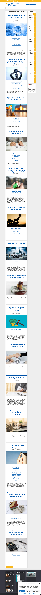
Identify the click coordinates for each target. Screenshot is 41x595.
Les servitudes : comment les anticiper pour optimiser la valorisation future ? (16, 494)
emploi (29, 35)
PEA (14, 44)
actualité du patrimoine (16, 465)
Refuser (28, 591)
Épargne (30, 39)
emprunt (15, 329)
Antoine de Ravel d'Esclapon (16, 21)
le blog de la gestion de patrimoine (15, 4)
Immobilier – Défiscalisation (31, 53)
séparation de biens (16, 234)
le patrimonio (19, 475)
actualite (12, 553)
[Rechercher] (38, 8)
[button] (39, 583)
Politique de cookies (25, 593)
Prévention (14, 86)
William (19, 88)
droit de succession (15, 83)
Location (30, 58)
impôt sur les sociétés (16, 123)
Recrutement (30, 71)
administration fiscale (16, 118)
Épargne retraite (31, 41)
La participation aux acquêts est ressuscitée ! (16, 208)
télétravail (30, 77)
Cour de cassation (16, 153)
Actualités (30, 13)
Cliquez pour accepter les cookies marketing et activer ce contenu (31, 574)
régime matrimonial (16, 233)
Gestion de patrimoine (30, 48)
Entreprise (30, 37)
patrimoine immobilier (16, 478)
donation (14, 39)
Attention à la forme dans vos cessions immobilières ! (16, 276)
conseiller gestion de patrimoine (16, 467)
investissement (18, 42)
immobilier (13, 42)
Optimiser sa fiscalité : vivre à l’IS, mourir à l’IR (16, 98)
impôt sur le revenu (16, 121)
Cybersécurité (30, 26)
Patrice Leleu (12, 591)
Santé (29, 75)
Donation (30, 30)
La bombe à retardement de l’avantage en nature (16, 345)
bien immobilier (16, 515)
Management (30, 60)
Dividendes (19, 155)
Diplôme (30, 28)
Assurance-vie (31, 17)
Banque (30, 19)
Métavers (30, 62)
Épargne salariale (30, 43)
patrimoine (17, 231)
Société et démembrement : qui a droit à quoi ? (16, 132)
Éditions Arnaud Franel (13, 0)
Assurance (30, 15)
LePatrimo (16, 192)
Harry (19, 83)
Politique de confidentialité (31, 593)
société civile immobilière (16, 158)
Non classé (30, 64)
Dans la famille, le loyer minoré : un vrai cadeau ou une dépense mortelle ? (16, 170)
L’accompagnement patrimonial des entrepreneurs (16, 412)
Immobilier (30, 50)
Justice (13, 192)
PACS (14, 231)
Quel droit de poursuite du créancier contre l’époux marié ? (16, 308)
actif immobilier (16, 152)
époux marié (19, 329)
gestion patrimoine (14, 472)
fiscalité (18, 39)
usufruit (16, 160)
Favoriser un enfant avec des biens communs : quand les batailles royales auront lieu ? (16, 61)
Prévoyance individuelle (30, 69)
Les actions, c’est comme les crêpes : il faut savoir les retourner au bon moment (16, 17)
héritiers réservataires (15, 85)
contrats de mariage (14, 228)
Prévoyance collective (30, 66)
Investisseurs (14, 475)
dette (12, 329)
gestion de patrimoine (16, 41)
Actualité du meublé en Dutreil (16, 378)
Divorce (20, 228)
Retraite (30, 73)
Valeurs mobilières (30, 81)
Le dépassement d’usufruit (16, 243)
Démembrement (14, 155)
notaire (20, 85)
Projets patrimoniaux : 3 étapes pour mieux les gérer (16, 446)
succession (17, 44)
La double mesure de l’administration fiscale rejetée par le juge (16, 532)
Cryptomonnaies (31, 24)
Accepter (21, 591)
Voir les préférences (36, 591)
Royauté (18, 86)
